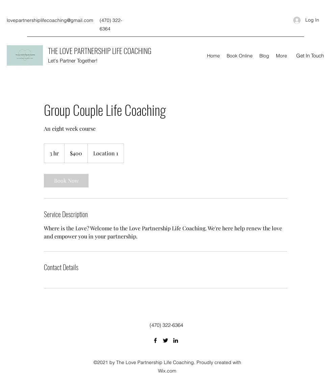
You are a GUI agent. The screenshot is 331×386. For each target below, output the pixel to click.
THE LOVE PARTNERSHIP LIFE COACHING (99, 50)
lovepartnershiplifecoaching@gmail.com (50, 20)
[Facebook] (155, 340)
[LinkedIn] (175, 340)
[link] (66, 180)
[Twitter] (165, 340)
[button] (310, 55)
